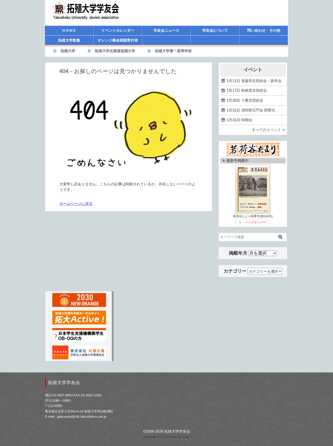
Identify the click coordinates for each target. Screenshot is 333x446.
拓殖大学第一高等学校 (173, 51)
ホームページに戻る (75, 204)
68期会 (247, 120)
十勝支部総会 (252, 100)
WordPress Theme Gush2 (166, 437)
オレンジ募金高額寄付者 (118, 40)
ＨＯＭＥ (69, 30)
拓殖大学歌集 (69, 40)
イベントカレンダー (117, 30)
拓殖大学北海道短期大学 (115, 51)
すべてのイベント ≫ (269, 130)
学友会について (215, 30)
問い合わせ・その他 (263, 30)
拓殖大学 (68, 51)
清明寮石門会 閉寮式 (258, 110)
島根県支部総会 (254, 90)
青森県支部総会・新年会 (261, 81)
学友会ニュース (166, 30)
